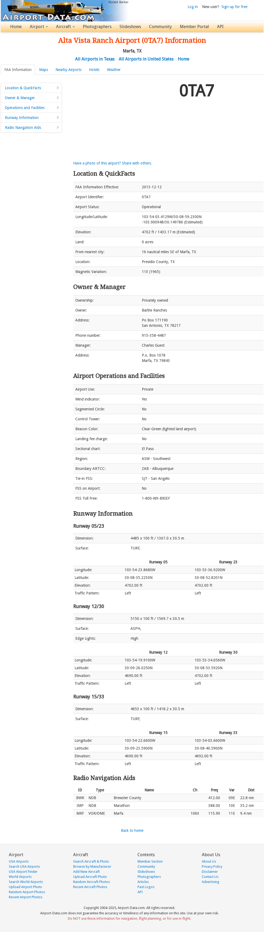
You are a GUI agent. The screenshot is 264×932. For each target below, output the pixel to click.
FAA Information (18, 70)
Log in (193, 7)
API (220, 26)
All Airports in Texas (94, 59)
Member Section (150, 861)
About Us (209, 861)
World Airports (20, 877)
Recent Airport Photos (25, 897)
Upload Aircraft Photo (90, 877)
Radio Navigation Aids (32, 127)
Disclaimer (210, 872)
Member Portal (194, 26)
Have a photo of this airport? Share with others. (112, 163)
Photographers (97, 26)
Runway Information (32, 117)
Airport (39, 26)
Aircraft (65, 26)
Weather (114, 70)
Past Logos (145, 887)
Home (16, 26)
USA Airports (19, 861)
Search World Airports (26, 882)
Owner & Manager (32, 98)
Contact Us (210, 877)
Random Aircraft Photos (91, 882)
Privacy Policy (212, 866)
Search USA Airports (24, 866)
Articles (143, 882)
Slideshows (130, 26)
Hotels (94, 70)
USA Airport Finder (23, 872)
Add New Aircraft (86, 872)
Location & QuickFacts (32, 88)
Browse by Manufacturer (92, 866)
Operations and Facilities (32, 108)
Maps (43, 70)
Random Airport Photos (27, 892)
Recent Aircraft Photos (90, 887)
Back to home (132, 830)
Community (160, 26)
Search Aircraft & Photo (91, 861)
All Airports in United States (146, 59)
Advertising (210, 882)
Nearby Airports (68, 70)
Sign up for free (234, 7)
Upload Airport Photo (25, 887)
